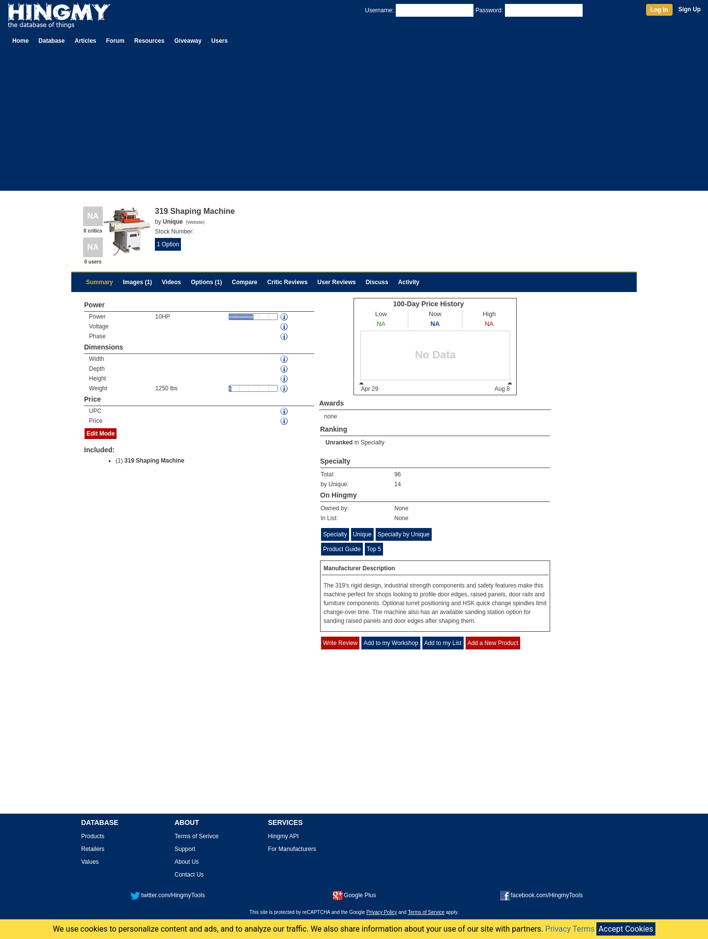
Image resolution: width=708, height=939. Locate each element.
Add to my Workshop (390, 643)
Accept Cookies (625, 929)
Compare (245, 282)
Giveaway (187, 40)
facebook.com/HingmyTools (541, 895)
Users (219, 40)
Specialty (372, 442)
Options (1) (206, 282)
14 (397, 484)
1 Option (168, 244)
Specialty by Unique (404, 534)
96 (397, 474)
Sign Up (689, 9)
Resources (149, 40)
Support (185, 849)
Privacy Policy (381, 912)
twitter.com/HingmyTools (167, 895)
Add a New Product (493, 643)
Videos (171, 282)
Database (51, 40)
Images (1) (137, 282)
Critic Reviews (287, 282)
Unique (362, 534)
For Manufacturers (292, 849)
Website (195, 222)
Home (20, 40)
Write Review (340, 643)
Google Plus (354, 895)
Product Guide (342, 549)
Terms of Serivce (196, 836)
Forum (115, 40)
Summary (99, 282)
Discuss (377, 282)
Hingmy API (283, 836)
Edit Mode (101, 433)
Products (92, 836)
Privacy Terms (569, 929)
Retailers (92, 849)
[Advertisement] (354, 122)
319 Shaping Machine (154, 460)
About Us (187, 861)
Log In (659, 9)
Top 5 (374, 549)
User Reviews (337, 282)
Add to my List (443, 643)
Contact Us (189, 874)
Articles (85, 40)
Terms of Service (426, 912)
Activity (408, 282)
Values (90, 861)
